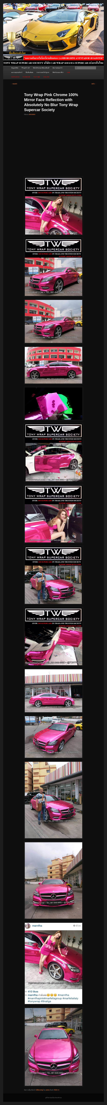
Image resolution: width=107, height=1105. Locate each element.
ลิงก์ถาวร (56, 1090)
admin (47, 1090)
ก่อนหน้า (14, 84)
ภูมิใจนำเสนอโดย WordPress (53, 1097)
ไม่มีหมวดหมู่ (39, 1090)
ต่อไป (94, 84)
